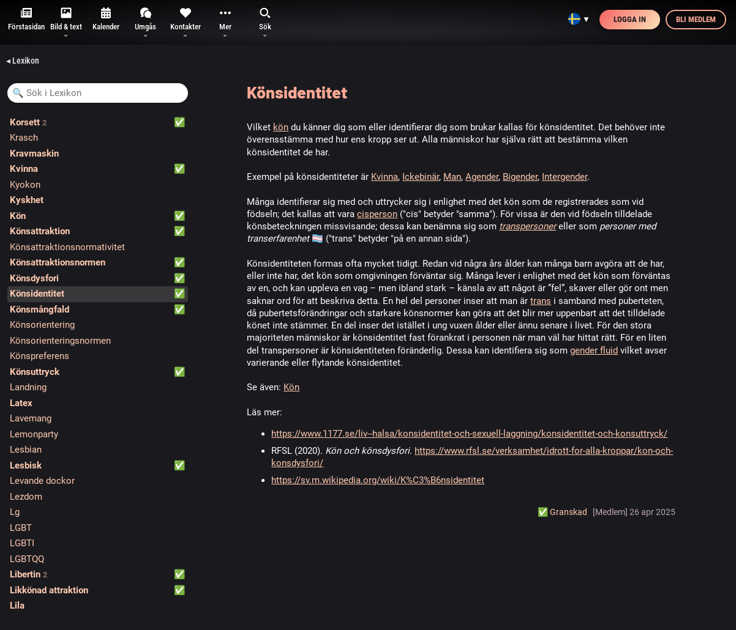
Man (452, 176)
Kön (291, 387)
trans (540, 300)
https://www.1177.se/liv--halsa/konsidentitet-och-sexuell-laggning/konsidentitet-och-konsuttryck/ (469, 433)
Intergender (564, 176)
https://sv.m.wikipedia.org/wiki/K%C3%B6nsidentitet (377, 480)
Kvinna (384, 176)
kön (280, 127)
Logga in (630, 19)
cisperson (377, 214)
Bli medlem (696, 19)
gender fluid (594, 350)
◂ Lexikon (22, 60)
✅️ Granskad (562, 512)
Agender (481, 176)
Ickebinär (420, 176)
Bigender (520, 176)
